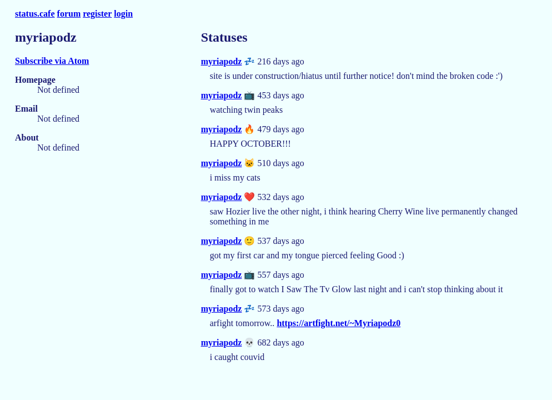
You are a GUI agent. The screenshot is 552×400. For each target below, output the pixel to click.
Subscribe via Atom (52, 61)
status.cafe (35, 13)
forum (69, 13)
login (123, 13)
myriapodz (221, 61)
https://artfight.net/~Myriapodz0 (338, 323)
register (97, 13)
